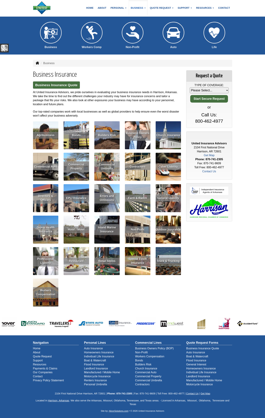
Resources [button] (205, 7)
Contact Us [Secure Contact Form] (209, 171)
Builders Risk (107, 135)
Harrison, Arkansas (58, 400)
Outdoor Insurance (168, 229)
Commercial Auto (45, 166)
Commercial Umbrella (107, 166)
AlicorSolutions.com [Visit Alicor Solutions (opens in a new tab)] (118, 411)
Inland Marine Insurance (107, 229)
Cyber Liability (168, 166)
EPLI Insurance (76, 198)
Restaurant (76, 261)
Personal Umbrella (95, 384)
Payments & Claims (45, 368)
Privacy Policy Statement (48, 380)
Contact (224, 7)
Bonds (76, 135)
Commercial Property (76, 166)
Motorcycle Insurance (97, 376)
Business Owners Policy (137, 135)
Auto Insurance (93, 348)
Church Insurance (168, 135)
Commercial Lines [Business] (148, 342)
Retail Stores (106, 261)
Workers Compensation (45, 292)
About (102, 7)
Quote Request (42, 356)
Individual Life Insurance (99, 356)
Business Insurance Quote (56, 85)
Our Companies (43, 372)
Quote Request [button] (161, 7)
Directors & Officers (45, 197)
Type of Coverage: (209, 85)
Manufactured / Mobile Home (102, 372)
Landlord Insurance (96, 368)
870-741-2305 (214, 159)
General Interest (196, 364)
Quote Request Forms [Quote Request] (202, 342)
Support (38, 360)
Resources (39, 364)
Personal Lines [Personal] (95, 342)
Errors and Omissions (107, 197)
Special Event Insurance (138, 260)
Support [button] (185, 7)
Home (89, 7)
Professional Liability (45, 260)
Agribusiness (46, 135)
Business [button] (138, 7)
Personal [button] (118, 7)
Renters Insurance (95, 380)
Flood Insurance (94, 364)
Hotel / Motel (76, 229)
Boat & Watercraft (95, 360)
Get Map (209, 155)
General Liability (168, 198)
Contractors (138, 166)
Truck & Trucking (168, 261)
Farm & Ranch (137, 198)
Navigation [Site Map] (41, 342)
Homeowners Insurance (99, 352)
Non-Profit (137, 229)
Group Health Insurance (46, 229)
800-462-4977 (209, 121)
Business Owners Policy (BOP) (154, 348)
